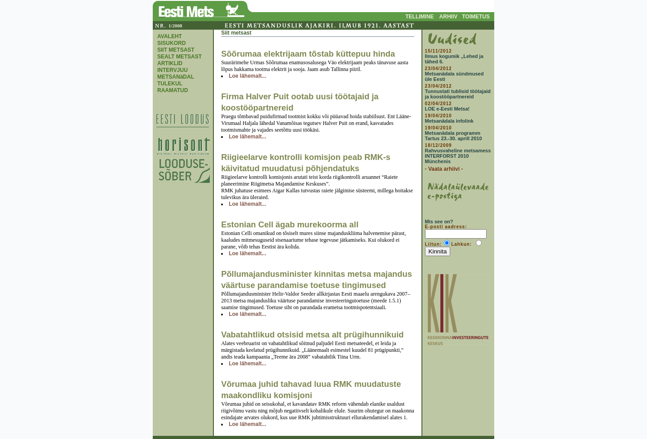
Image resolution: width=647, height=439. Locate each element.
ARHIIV (448, 16)
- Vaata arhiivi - (444, 169)
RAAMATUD (172, 90)
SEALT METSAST (179, 56)
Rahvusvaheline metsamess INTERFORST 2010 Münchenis (458, 156)
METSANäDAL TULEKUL (175, 80)
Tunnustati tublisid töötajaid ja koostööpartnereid (458, 94)
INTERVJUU (172, 70)
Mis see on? (439, 221)
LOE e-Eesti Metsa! (447, 108)
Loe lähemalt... (247, 76)
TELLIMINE (419, 16)
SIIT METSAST (176, 50)
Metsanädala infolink (449, 121)
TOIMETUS (476, 16)
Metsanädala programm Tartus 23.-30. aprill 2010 (453, 135)
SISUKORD (171, 43)
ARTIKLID (169, 63)
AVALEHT (169, 36)
